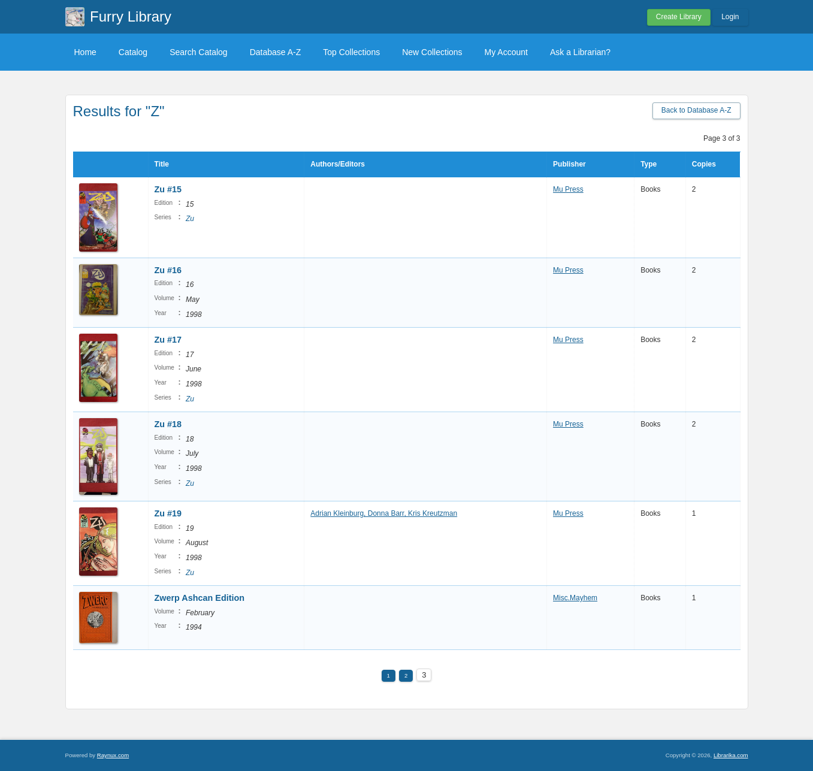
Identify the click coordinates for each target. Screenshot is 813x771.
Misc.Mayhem (575, 598)
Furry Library (130, 16)
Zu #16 (168, 270)
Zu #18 (168, 424)
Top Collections (351, 52)
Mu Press (568, 189)
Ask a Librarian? (580, 52)
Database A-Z (275, 52)
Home (85, 52)
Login (730, 17)
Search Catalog (199, 52)
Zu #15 (168, 189)
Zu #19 (168, 513)
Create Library (679, 17)
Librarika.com (731, 755)
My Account (506, 52)
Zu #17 (168, 339)
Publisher (569, 164)
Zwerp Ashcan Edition (200, 598)
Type (648, 164)
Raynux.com (113, 755)
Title (162, 164)
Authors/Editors (337, 164)
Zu (190, 218)
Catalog (133, 52)
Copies (704, 164)
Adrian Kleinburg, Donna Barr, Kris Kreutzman (383, 513)
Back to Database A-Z (696, 110)
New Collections (432, 52)
